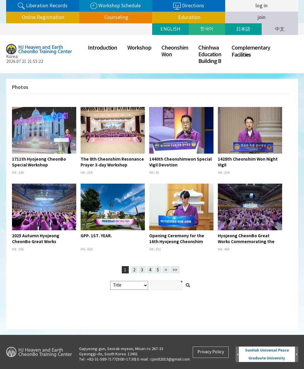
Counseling (115, 17)
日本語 (243, 29)
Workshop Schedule (115, 6)
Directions (188, 6)
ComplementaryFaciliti (251, 51)
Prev (237, 355)
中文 (279, 29)
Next (296, 355)
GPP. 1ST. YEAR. (96, 235)
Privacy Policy (210, 352)
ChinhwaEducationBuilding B (209, 54)
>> (175, 270)
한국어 (206, 29)
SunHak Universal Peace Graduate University (267, 354)
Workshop (139, 48)
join (261, 17)
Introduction (102, 48)
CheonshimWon (174, 51)
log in (261, 5)
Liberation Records (42, 6)
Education (188, 17)
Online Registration (42, 17)
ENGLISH (170, 29)
